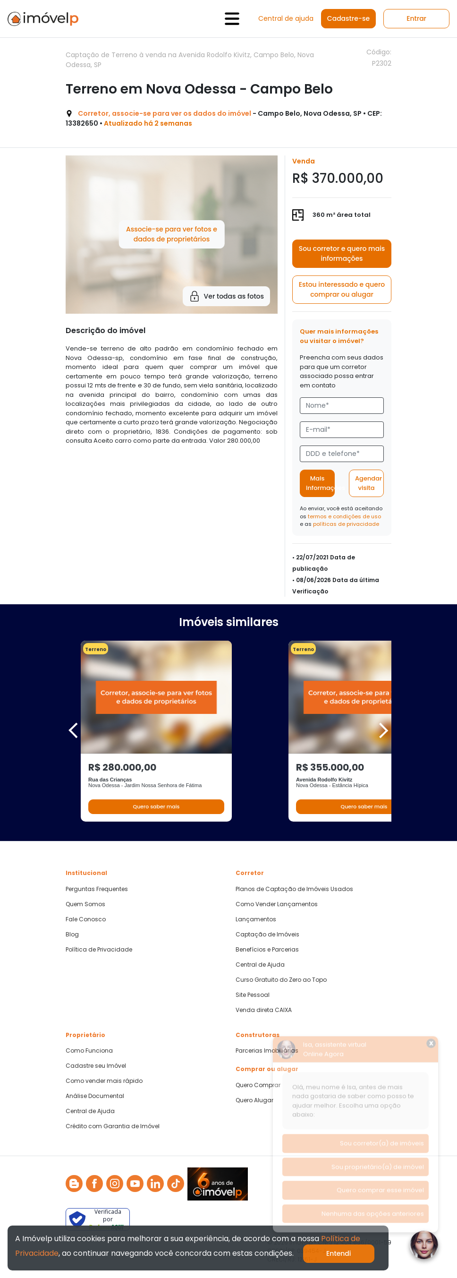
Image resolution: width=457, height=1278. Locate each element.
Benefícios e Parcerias (267, 949)
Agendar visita (368, 483)
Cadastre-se (348, 18)
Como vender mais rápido (104, 1081)
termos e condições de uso (344, 516)
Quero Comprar (258, 1085)
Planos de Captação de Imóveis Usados (294, 889)
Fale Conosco (86, 919)
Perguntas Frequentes (97, 889)
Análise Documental (95, 1096)
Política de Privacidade (99, 949)
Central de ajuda (285, 18)
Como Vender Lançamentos (277, 904)
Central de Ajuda (260, 965)
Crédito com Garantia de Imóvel (113, 1126)
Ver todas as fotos (226, 296)
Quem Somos (85, 904)
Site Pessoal (253, 995)
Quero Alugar (254, 1100)
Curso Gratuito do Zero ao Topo (281, 980)
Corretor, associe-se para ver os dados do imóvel (164, 113)
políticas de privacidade (346, 524)
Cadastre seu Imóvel (96, 1066)
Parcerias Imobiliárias (267, 1051)
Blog (72, 934)
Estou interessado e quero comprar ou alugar (342, 289)
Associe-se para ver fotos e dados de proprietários (171, 234)
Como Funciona (89, 1051)
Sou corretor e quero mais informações (342, 253)
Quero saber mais (156, 806)
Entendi (338, 1253)
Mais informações (320, 483)
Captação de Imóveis (267, 934)
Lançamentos (256, 919)
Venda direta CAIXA (264, 1010)
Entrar (416, 18)
